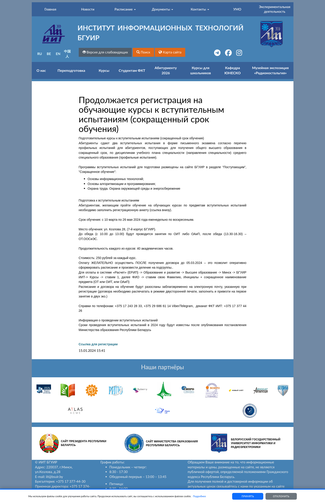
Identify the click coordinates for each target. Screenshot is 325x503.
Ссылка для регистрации (98, 344)
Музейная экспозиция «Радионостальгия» (270, 70)
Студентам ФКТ (132, 70)
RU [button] (39, 54)
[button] (143, 52)
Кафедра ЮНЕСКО (232, 70)
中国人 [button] (67, 53)
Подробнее (199, 496)
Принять (247, 496)
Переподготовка (71, 70)
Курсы (104, 70)
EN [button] (58, 54)
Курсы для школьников (200, 70)
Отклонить (281, 496)
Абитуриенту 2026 (166, 70)
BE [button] (49, 54)
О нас (41, 70)
